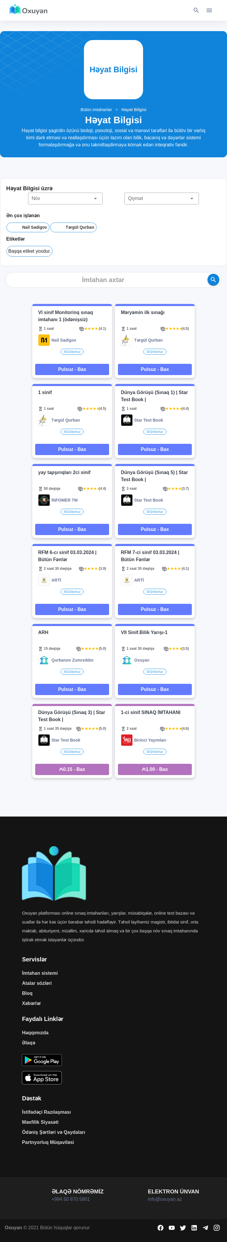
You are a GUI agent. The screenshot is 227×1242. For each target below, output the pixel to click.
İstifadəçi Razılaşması (46, 1112)
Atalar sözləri (37, 983)
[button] (65, 198)
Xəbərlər (31, 1003)
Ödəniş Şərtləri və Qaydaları (53, 1132)
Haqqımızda (35, 1032)
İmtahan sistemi (40, 973)
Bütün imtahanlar (96, 109)
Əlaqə (28, 1042)
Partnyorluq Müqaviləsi (48, 1142)
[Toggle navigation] (209, 10)
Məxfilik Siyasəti (40, 1122)
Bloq (27, 993)
